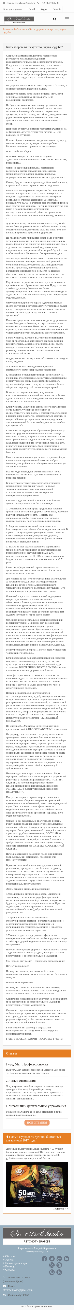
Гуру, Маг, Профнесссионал (27, 1064)
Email (30, 9)
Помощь (9, 1266)
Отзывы (11, 1053)
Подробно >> (60, 1208)
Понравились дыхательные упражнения (36, 1106)
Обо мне (9, 1256)
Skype (42, 9)
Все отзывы (37, 1122)
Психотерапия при (15, 1263)
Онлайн (55, 9)
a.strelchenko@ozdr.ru (24, 3)
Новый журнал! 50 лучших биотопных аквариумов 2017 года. (33, 1138)
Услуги (8, 1259)
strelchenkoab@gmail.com (18, 1290)
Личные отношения (21, 1081)
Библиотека (20, 29)
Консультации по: (13, 9)
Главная (7, 29)
